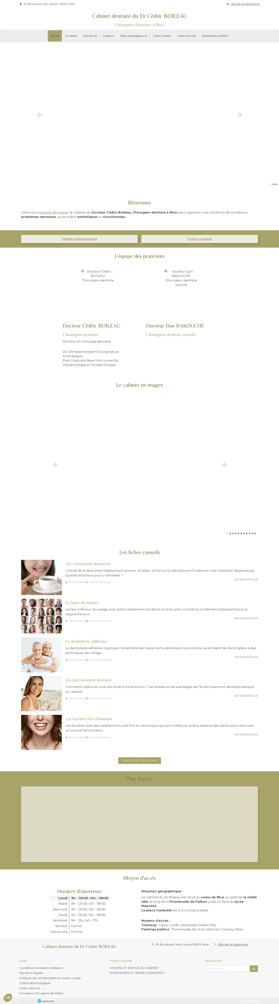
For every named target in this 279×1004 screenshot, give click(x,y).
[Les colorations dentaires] (41, 577)
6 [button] (241, 533)
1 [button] (271, 184)
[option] (139, 114)
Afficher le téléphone (245, 4)
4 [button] (236, 533)
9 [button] (250, 533)
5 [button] (238, 533)
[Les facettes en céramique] (41, 732)
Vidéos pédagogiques (79, 239)
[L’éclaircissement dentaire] (41, 693)
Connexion (249, 1000)
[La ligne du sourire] (41, 616)
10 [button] (252, 533)
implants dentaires (53, 212)
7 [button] (244, 533)
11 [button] (255, 533)
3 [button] (276, 184)
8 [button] (247, 533)
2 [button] (273, 184)
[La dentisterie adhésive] (41, 654)
